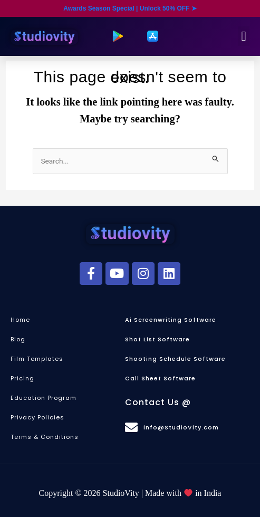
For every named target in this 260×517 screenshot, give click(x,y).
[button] (243, 36)
